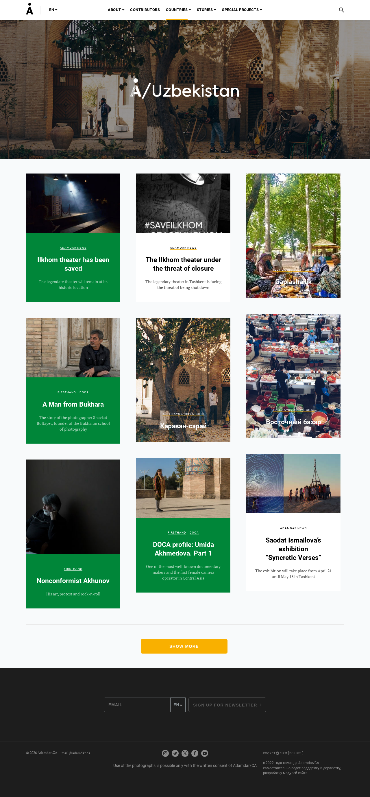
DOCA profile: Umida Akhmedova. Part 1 (183, 525)
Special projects (240, 9)
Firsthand (67, 392)
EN (51, 9)
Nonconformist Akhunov (73, 534)
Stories (205, 9)
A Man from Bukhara (73, 381)
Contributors (145, 10)
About (114, 9)
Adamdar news (73, 247)
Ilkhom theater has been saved (73, 238)
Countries (177, 9)
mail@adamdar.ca (76, 752)
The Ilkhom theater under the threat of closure (183, 238)
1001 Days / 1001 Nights (293, 269)
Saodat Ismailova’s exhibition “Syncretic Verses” (293, 522)
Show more (184, 646)
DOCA (84, 392)
